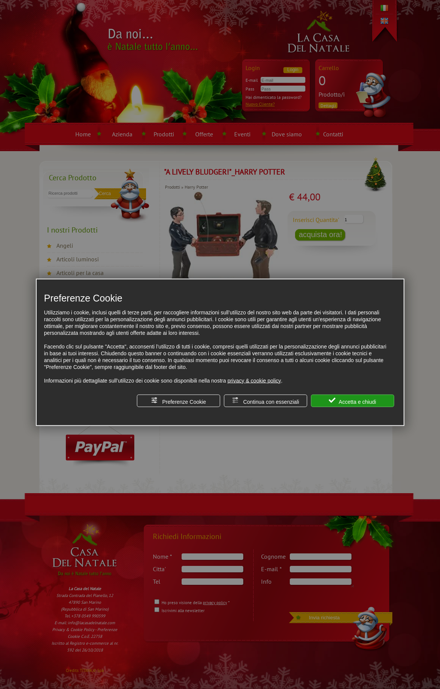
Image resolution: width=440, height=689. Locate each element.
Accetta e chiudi (352, 401)
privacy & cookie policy (254, 380)
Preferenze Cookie (178, 401)
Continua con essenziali (265, 401)
